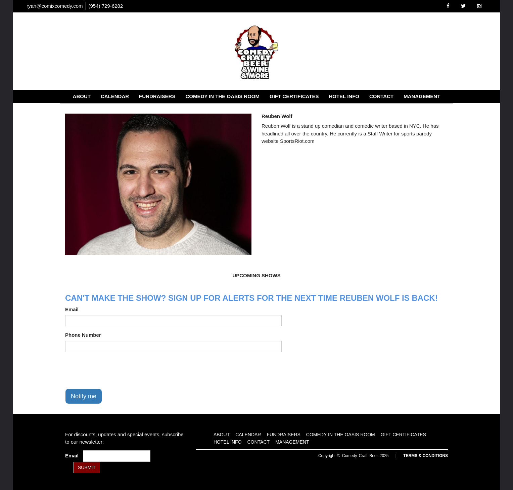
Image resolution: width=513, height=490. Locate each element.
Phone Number (83, 335)
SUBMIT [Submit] (87, 467)
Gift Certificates (294, 96)
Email (72, 309)
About (82, 96)
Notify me (83, 396)
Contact (381, 96)
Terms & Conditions (425, 455)
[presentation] (116, 370)
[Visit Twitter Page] (463, 6)
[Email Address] (116, 456)
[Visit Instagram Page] (479, 6)
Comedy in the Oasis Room (222, 96)
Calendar (115, 96)
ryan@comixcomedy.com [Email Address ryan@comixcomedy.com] (55, 6)
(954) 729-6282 (106, 6)
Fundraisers (157, 96)
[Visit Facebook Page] (448, 6)
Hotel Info (344, 96)
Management (422, 96)
